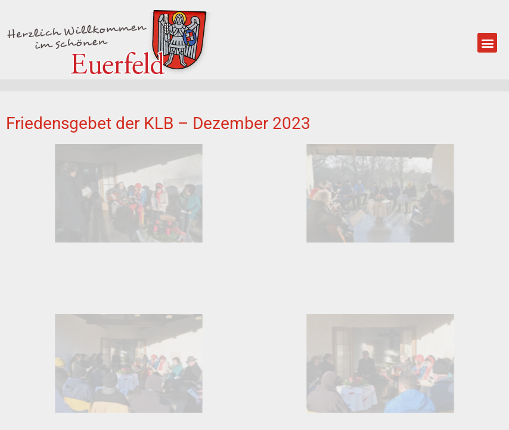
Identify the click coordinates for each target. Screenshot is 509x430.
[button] (487, 43)
